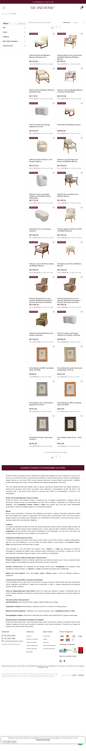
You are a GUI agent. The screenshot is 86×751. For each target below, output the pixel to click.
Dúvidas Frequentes (31, 648)
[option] (43, 2)
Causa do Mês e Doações (49, 645)
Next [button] (82, 2)
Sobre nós (28, 636)
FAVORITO (53, 34)
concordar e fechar (9, 742)
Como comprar (46, 636)
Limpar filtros (21, 23)
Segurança (46, 642)
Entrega (45, 639)
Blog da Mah (29, 651)
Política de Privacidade (32, 639)
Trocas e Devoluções (31, 642)
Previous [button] (4, 2)
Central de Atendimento (49, 648)
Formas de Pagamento (31, 645)
